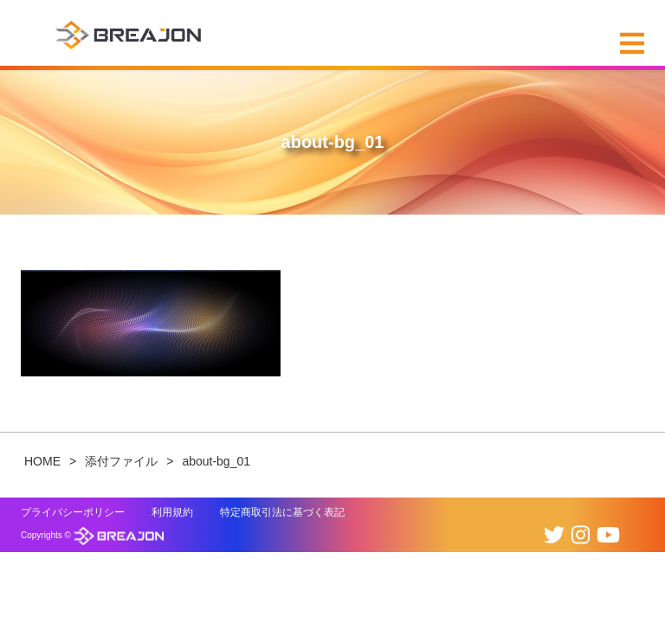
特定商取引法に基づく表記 (282, 512)
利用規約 (172, 512)
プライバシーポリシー (73, 512)
